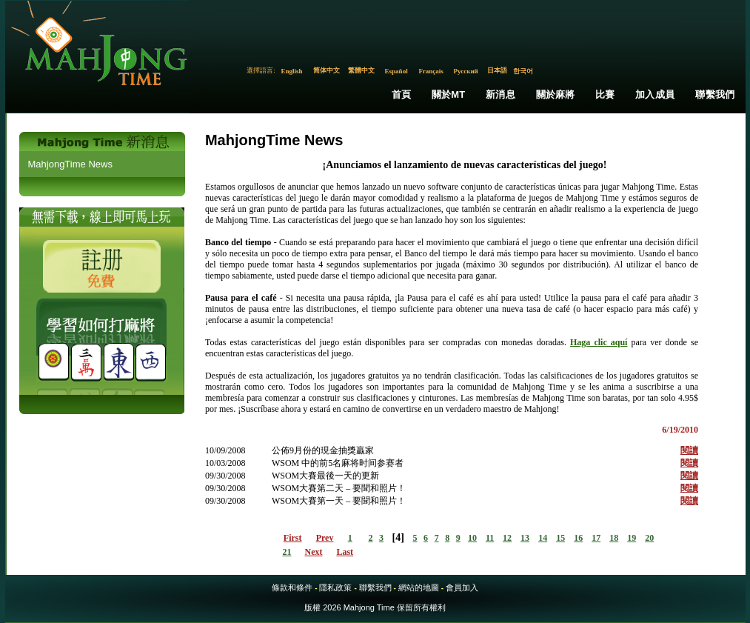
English (292, 71)
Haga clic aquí (598, 342)
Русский (465, 71)
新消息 (500, 94)
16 (578, 538)
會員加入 (462, 587)
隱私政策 (335, 587)
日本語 (497, 70)
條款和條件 (292, 587)
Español (396, 71)
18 (613, 538)
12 (507, 538)
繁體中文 (361, 70)
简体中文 (326, 70)
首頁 (401, 94)
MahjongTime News (70, 164)
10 (472, 538)
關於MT (449, 94)
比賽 (605, 94)
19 (631, 538)
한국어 (523, 71)
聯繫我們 (714, 94)
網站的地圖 (418, 587)
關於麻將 (555, 94)
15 (560, 538)
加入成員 (654, 94)
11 (490, 538)
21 (287, 552)
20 (649, 538)
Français (430, 71)
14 (542, 538)
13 (524, 538)
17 (596, 538)
